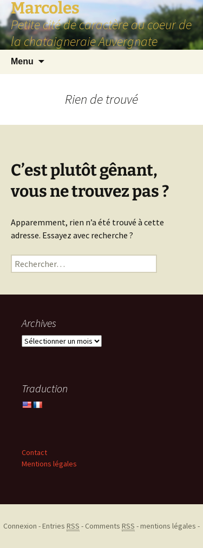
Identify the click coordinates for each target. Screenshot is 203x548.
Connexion (20, 526)
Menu (22, 61)
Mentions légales (49, 464)
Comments (110, 526)
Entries (61, 526)
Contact (34, 452)
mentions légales (168, 526)
